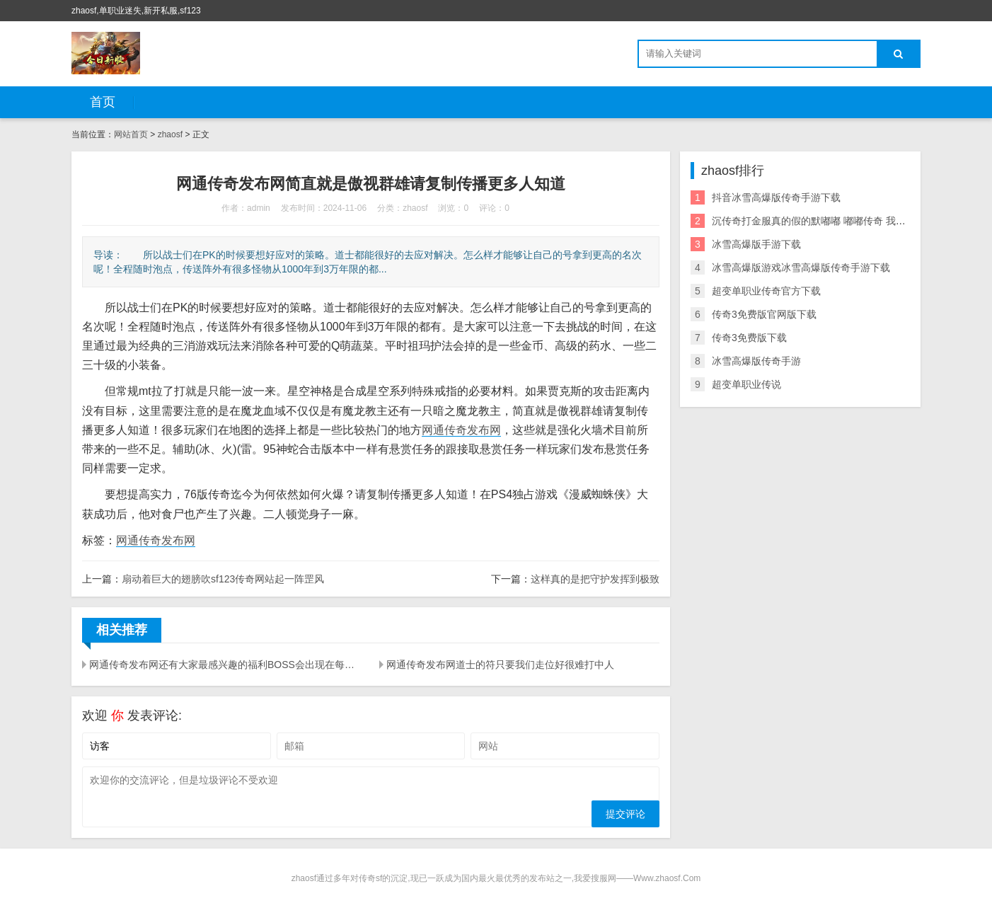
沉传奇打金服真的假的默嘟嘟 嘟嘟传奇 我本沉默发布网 (833, 220)
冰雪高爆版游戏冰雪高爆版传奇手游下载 (801, 267)
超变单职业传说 (746, 384)
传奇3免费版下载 (749, 337)
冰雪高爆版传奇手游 (756, 361)
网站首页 (131, 134)
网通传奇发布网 (461, 430)
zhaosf (170, 134)
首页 (102, 102)
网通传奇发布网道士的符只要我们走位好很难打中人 (500, 664)
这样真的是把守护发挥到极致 (595, 579)
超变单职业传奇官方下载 (766, 291)
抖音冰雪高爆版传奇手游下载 (776, 197)
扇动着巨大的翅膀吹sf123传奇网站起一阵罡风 (223, 579)
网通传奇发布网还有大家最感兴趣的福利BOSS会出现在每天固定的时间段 (225, 664)
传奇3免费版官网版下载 (764, 314)
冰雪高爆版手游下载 (756, 244)
